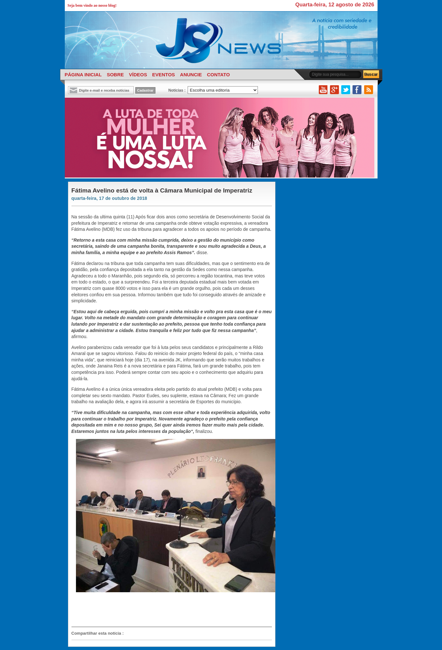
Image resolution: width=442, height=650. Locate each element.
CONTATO (218, 74)
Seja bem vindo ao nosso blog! (92, 5)
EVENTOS (163, 74)
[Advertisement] (168, 609)
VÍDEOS (138, 74)
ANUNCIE (191, 74)
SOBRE (115, 74)
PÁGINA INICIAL (83, 74)
